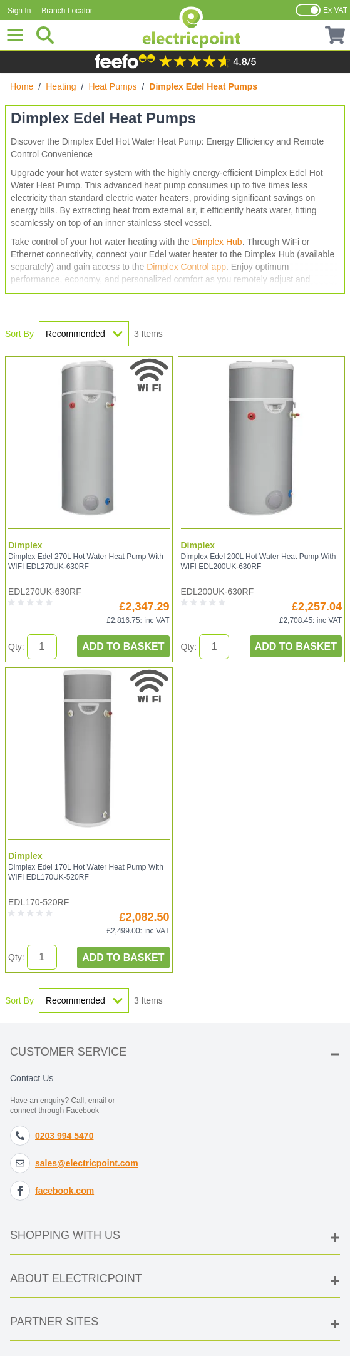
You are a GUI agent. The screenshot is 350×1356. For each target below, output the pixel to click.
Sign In (19, 10)
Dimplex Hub (217, 242)
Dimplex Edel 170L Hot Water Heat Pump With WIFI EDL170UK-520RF (85, 872)
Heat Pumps (112, 86)
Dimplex (25, 545)
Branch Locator (66, 10)
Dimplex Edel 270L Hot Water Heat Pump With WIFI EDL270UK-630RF (85, 561)
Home (21, 86)
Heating (61, 86)
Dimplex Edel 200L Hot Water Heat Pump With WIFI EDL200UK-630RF (258, 561)
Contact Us (31, 1078)
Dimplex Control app (186, 267)
